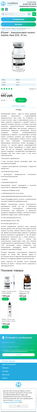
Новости (5, 368)
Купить (21, 100)
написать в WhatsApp (28, 10)
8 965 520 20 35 (29, 4)
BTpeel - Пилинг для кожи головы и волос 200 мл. (9, 321)
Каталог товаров (10, 28)
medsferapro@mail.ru (28, 6)
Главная (3, 28)
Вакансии (6, 375)
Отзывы (5, 371)
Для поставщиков (9, 364)
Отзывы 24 (32, 89)
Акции (4, 378)
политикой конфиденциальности (19, 351)
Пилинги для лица (21, 28)
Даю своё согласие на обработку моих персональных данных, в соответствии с (19, 350)
